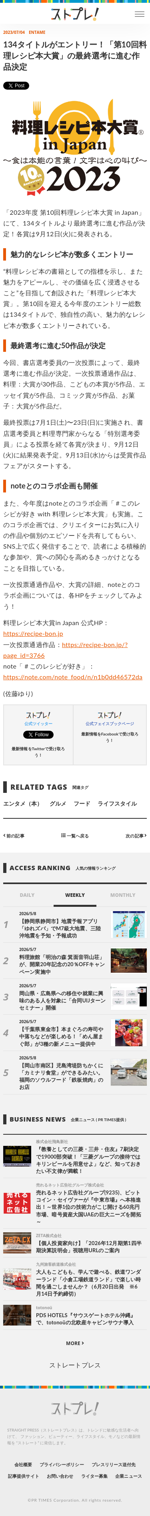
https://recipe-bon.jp (33, 633)
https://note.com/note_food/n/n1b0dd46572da (72, 677)
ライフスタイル (117, 803)
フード (82, 803)
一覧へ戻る (75, 835)
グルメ (58, 803)
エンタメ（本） (22, 803)
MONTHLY (123, 895)
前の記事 (13, 835)
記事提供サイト (23, 1476)
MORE (75, 1343)
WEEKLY (75, 895)
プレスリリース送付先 (114, 1464)
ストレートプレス (74, 1365)
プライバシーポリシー (62, 1464)
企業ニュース (128, 1476)
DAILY (27, 895)
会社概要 (23, 1464)
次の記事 (136, 835)
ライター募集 (94, 1476)
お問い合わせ (60, 1476)
